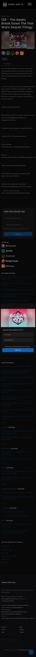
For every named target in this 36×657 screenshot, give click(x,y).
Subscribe (18, 350)
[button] (32, 306)
